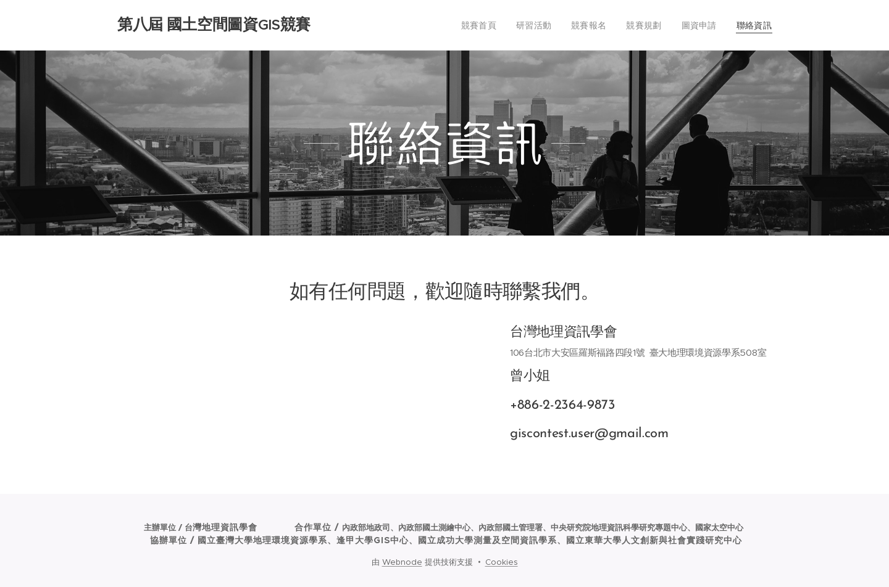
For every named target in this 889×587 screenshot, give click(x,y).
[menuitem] (495, 25)
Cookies (501, 562)
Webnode (402, 562)
